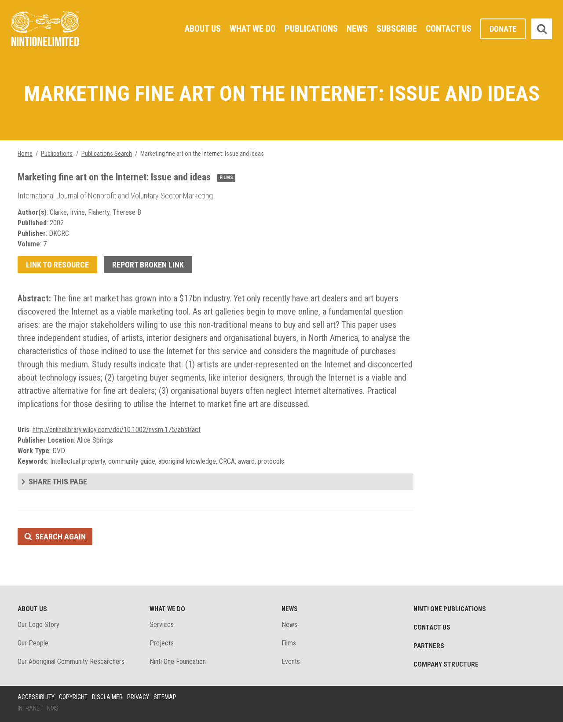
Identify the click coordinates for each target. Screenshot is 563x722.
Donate (503, 28)
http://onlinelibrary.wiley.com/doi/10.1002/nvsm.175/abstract (117, 429)
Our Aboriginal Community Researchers (71, 661)
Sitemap (165, 696)
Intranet (30, 708)
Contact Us (449, 28)
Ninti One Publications (449, 609)
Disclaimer (107, 696)
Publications (311, 28)
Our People (33, 643)
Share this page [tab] (58, 481)
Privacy (138, 696)
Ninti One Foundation (178, 661)
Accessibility (36, 696)
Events (291, 661)
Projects (162, 643)
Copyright (73, 696)
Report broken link (148, 264)
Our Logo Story (38, 624)
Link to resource (57, 264)
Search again (60, 536)
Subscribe (397, 28)
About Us (203, 28)
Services (162, 624)
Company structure (446, 664)
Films (289, 643)
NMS (52, 708)
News (357, 28)
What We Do (253, 28)
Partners (428, 646)
